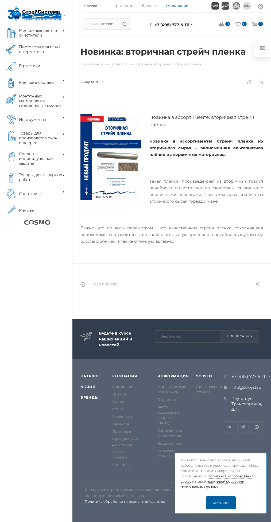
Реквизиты (122, 416)
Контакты (120, 464)
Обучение (166, 399)
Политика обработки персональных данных (125, 501)
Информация (173, 376)
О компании (123, 386)
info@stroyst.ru (246, 387)
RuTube (256, 427)
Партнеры (121, 431)
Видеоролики (170, 443)
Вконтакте (229, 427)
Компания (124, 376)
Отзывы (119, 409)
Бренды (89, 397)
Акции (88, 386)
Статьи (118, 401)
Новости (119, 394)
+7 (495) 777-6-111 (171, 24)
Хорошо (221, 503)
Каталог (90, 376)
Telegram (243, 427)
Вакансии (121, 424)
